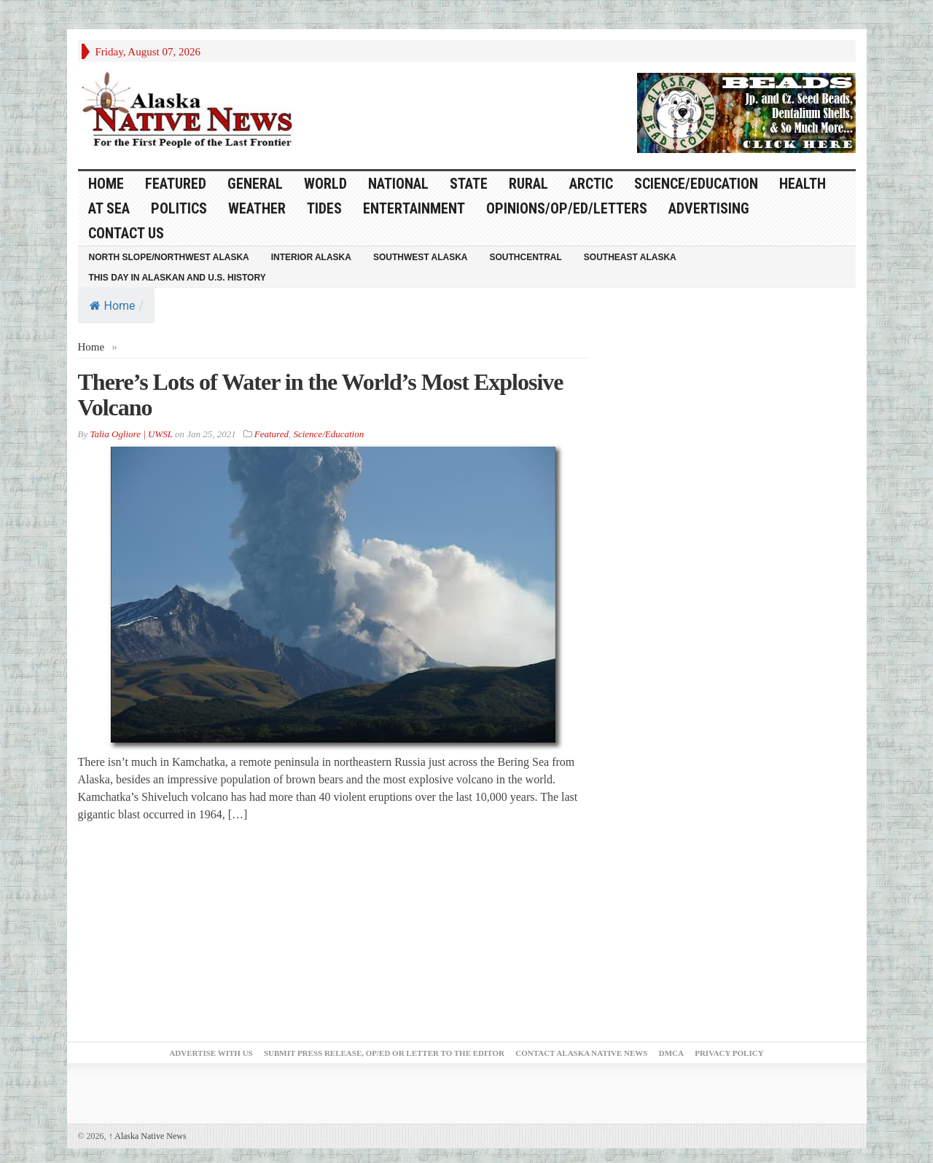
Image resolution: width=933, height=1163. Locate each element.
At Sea (109, 208)
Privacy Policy (729, 1053)
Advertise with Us (210, 1053)
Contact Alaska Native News (581, 1053)
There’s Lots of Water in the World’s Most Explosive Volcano (320, 394)
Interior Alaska (311, 257)
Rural (528, 183)
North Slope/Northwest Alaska (169, 257)
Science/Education (696, 183)
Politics (179, 208)
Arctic (591, 183)
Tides (324, 208)
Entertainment (414, 208)
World (325, 183)
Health (802, 183)
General (255, 183)
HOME (106, 183)
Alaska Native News (148, 1136)
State (469, 183)
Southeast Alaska (630, 257)
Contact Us (126, 233)
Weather (257, 208)
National (398, 183)
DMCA (671, 1053)
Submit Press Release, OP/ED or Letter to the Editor (384, 1053)
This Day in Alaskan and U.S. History (177, 278)
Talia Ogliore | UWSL (131, 433)
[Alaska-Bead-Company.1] (746, 111)
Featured (175, 183)
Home (113, 306)
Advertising (708, 208)
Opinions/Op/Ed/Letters (566, 208)
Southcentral (526, 257)
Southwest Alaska (420, 257)
